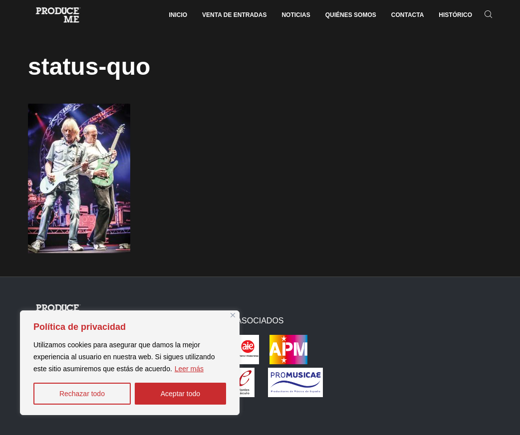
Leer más (189, 369)
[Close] (233, 315)
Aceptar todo (180, 394)
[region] (130, 362)
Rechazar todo (82, 394)
